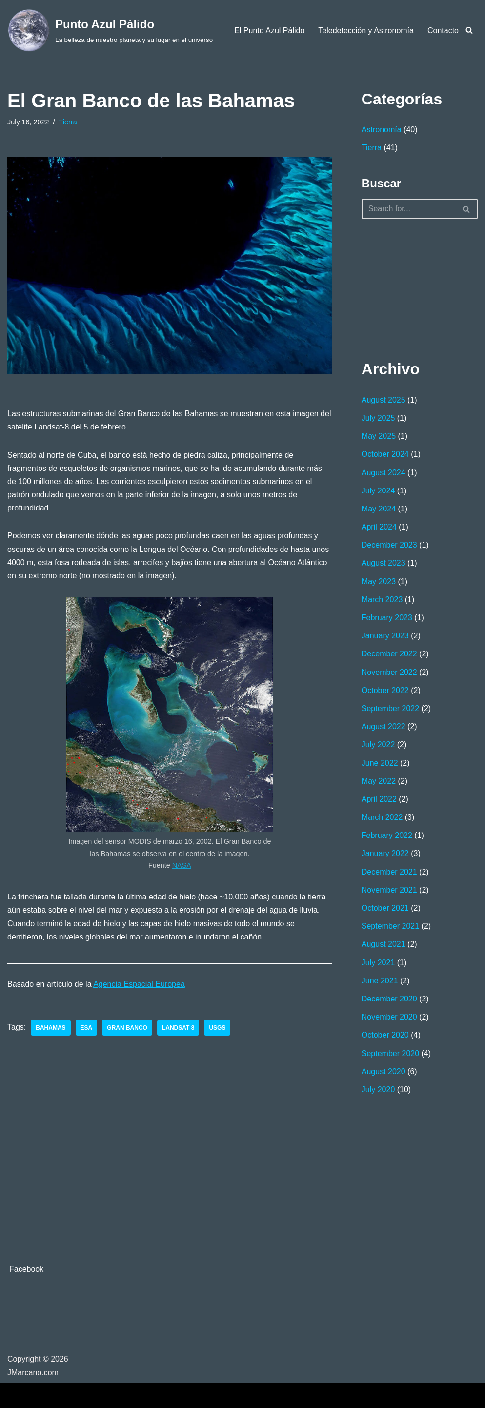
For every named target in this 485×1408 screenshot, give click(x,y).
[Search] (469, 30)
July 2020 (378, 1089)
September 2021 (390, 926)
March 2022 (382, 817)
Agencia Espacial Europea (139, 984)
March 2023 (382, 599)
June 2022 (380, 763)
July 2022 (378, 744)
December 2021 (389, 872)
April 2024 (379, 527)
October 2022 (385, 690)
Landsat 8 (178, 1027)
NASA (181, 865)
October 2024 (385, 454)
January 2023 (385, 636)
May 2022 (379, 781)
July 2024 (378, 491)
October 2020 (385, 1035)
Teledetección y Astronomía (366, 30)
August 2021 (383, 944)
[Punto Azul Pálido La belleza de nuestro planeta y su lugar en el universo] (110, 30)
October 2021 (385, 908)
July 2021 (378, 963)
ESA (87, 1027)
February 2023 (387, 617)
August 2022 (383, 726)
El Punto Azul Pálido (269, 30)
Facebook (26, 1269)
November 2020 (389, 1017)
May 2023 (379, 581)
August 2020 (383, 1071)
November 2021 (389, 890)
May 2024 (379, 509)
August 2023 (383, 563)
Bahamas (50, 1027)
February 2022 (387, 835)
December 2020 (389, 999)
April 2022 (379, 799)
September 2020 (390, 1053)
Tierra (68, 122)
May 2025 (379, 436)
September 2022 (390, 708)
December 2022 (389, 654)
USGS (217, 1027)
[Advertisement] (410, 287)
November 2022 (389, 672)
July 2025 (378, 418)
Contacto (443, 30)
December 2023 (389, 545)
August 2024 (383, 473)
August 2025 (383, 400)
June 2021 (380, 981)
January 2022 (385, 853)
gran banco (127, 1027)
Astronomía (382, 129)
